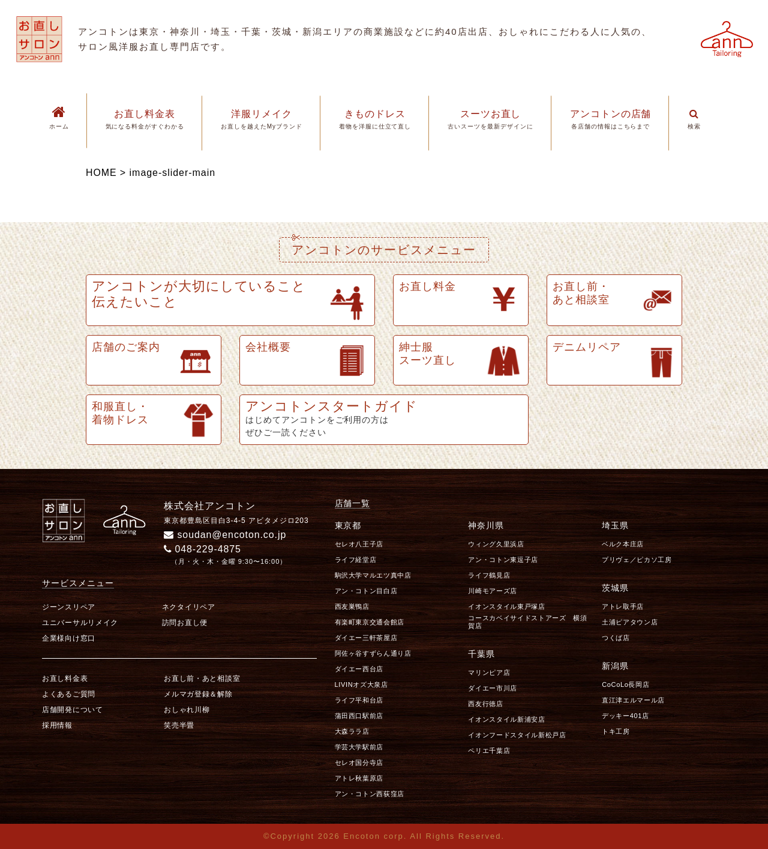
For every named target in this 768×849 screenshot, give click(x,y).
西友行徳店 (485, 703)
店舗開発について (72, 709)
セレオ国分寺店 (359, 762)
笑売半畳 (179, 725)
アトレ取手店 (623, 606)
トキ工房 (616, 731)
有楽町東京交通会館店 (370, 622)
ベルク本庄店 (623, 544)
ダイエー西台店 (359, 668)
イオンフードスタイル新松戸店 (517, 735)
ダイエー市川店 (492, 688)
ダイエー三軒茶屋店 (366, 637)
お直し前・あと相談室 (202, 678)
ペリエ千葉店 (489, 750)
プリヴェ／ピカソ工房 (637, 559)
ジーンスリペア (68, 607)
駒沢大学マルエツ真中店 (373, 575)
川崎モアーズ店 (492, 590)
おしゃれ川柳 (186, 709)
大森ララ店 (352, 731)
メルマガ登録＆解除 (198, 694)
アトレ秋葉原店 (359, 778)
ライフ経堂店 (356, 559)
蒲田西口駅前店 (359, 715)
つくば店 (616, 637)
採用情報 (57, 725)
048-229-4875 (203, 549)
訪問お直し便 (185, 622)
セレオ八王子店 (359, 544)
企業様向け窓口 (68, 638)
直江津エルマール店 (633, 700)
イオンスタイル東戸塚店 (506, 606)
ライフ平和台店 (359, 700)
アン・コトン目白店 (366, 590)
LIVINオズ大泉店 (361, 684)
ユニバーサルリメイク (80, 622)
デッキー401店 (625, 715)
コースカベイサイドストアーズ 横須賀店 (527, 621)
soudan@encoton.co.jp (225, 535)
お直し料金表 (65, 678)
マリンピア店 (489, 672)
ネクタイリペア (188, 607)
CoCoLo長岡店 (625, 684)
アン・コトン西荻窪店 (370, 793)
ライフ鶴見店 (489, 575)
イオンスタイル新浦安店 (506, 719)
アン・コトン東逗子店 (503, 559)
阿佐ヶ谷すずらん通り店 (373, 653)
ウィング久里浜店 (496, 544)
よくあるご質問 (68, 694)
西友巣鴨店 (352, 606)
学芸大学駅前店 (359, 747)
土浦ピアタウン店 (630, 622)
